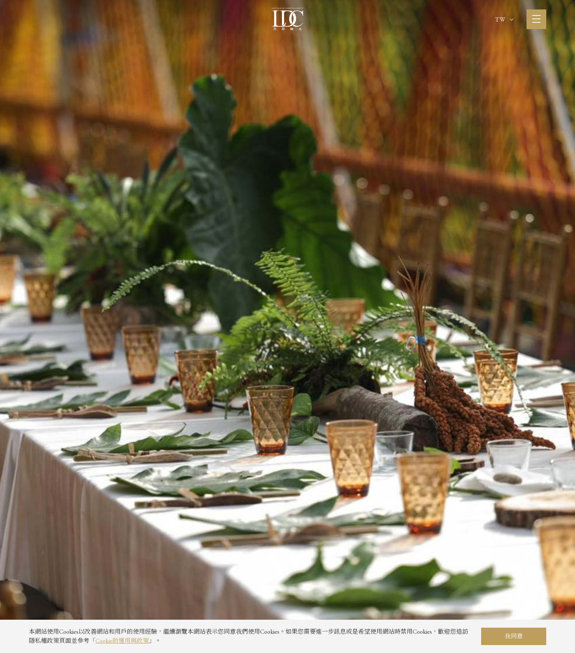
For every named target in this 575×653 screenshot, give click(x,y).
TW (504, 19)
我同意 (514, 636)
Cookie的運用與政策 (122, 641)
